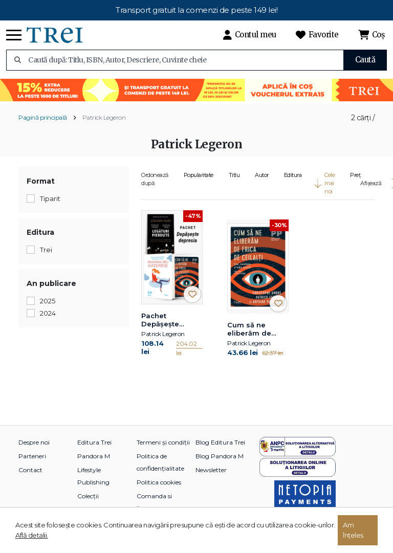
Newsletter (211, 470)
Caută (365, 59)
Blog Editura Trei (220, 442)
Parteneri (32, 456)
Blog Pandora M (219, 456)
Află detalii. (31, 535)
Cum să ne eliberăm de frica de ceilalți (254, 329)
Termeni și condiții (163, 442)
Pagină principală (42, 117)
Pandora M (93, 456)
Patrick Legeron (104, 117)
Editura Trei (94, 442)
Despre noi (34, 442)
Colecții (88, 496)
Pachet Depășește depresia (160, 320)
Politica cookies (159, 482)
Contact (30, 470)
